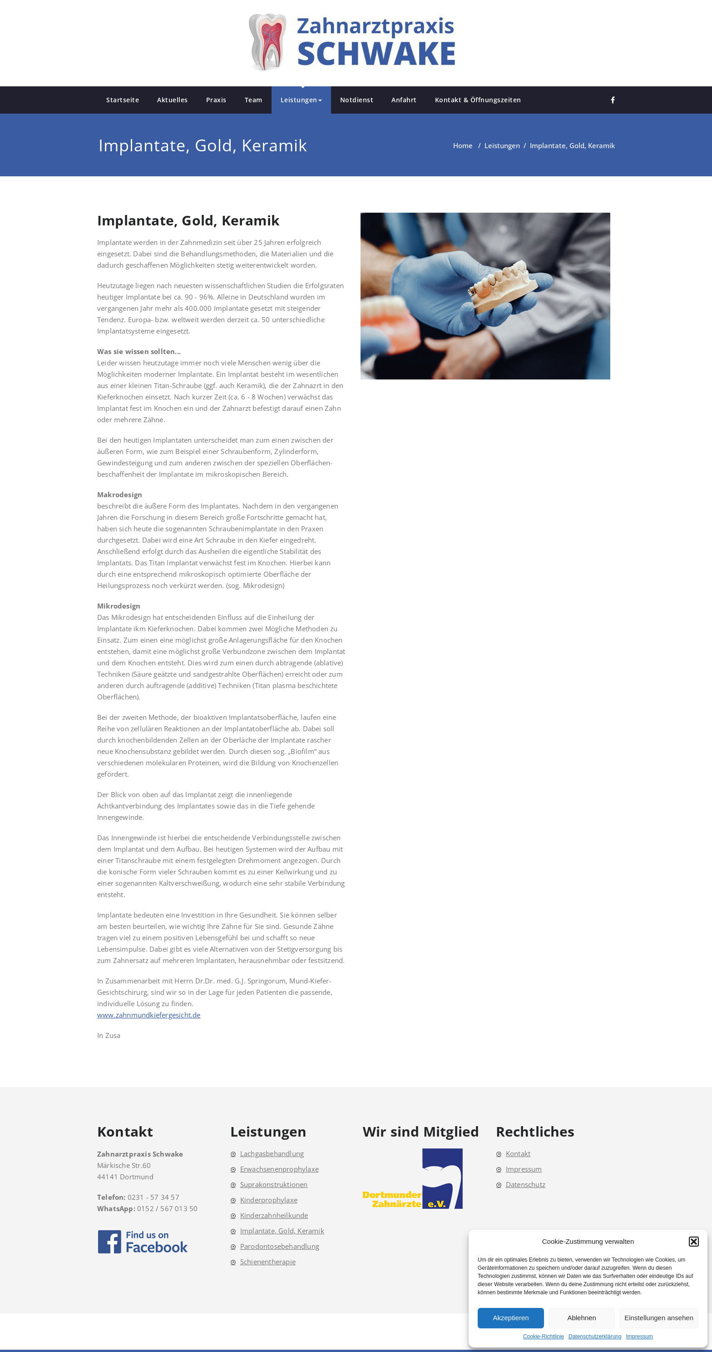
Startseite (122, 99)
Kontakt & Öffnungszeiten (478, 99)
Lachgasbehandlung (272, 1153)
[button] (693, 1241)
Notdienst (357, 99)
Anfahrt (404, 99)
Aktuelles (172, 99)
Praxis (216, 99)
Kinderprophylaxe (268, 1199)
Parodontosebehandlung (279, 1246)
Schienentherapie (268, 1261)
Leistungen (301, 99)
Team (253, 99)
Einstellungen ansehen (658, 1318)
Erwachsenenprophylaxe (279, 1168)
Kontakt (518, 1153)
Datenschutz (525, 1184)
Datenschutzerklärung (595, 1336)
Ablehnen (581, 1318)
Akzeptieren (511, 1318)
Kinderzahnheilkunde (274, 1215)
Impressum (639, 1336)
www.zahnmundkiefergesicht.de (149, 1014)
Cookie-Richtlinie (543, 1336)
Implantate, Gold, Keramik (282, 1230)
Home (463, 145)
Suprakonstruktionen (274, 1184)
